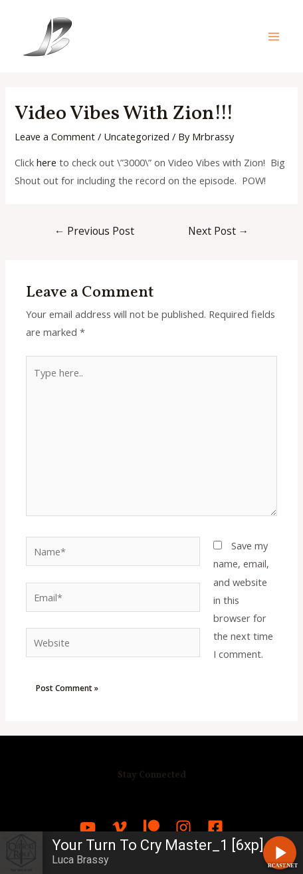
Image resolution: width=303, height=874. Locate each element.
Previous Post (94, 230)
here (46, 162)
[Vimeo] (120, 827)
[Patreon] (151, 827)
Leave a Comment (55, 136)
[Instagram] (183, 827)
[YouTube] (88, 827)
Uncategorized (136, 136)
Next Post (218, 230)
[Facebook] (215, 827)
